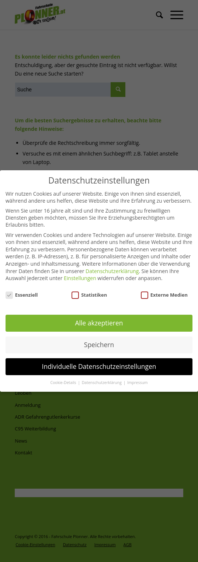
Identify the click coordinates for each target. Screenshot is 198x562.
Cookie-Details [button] (63, 381)
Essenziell (22, 293)
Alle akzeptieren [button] (99, 321)
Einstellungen (80, 276)
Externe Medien (164, 293)
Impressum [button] (137, 381)
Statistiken (89, 293)
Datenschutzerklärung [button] (102, 381)
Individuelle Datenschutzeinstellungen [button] (99, 364)
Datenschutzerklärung (112, 269)
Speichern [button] (99, 343)
